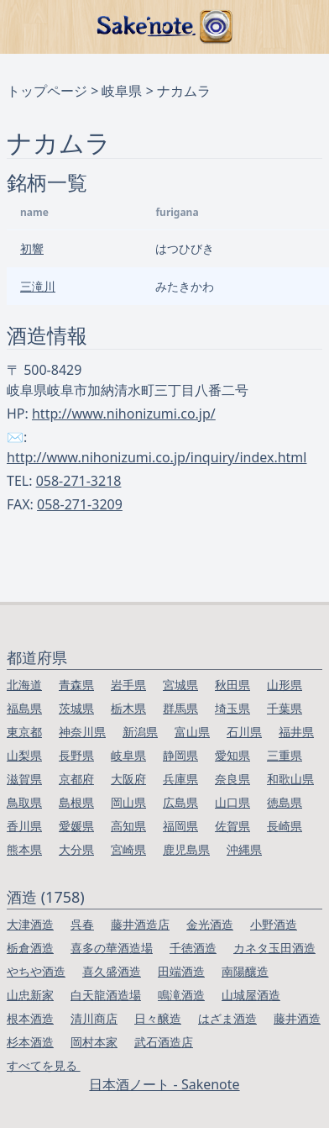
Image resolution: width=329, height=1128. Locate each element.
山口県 (232, 802)
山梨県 (24, 755)
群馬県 (180, 708)
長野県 (76, 755)
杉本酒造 (30, 1042)
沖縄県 (244, 849)
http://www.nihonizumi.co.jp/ (124, 413)
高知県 (128, 826)
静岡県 (180, 755)
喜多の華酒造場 (111, 948)
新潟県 (140, 732)
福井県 (296, 732)
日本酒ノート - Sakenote (164, 1084)
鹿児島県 (186, 849)
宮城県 (180, 685)
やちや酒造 (36, 971)
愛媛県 (76, 826)
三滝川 (37, 286)
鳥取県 (24, 802)
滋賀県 (24, 779)
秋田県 (232, 685)
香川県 (24, 826)
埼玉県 (232, 708)
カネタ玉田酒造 (274, 948)
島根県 (76, 802)
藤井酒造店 (140, 924)
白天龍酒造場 (105, 995)
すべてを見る (44, 1065)
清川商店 (94, 1018)
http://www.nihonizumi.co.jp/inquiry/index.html (156, 457)
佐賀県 (232, 826)
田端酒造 (181, 971)
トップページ (47, 91)
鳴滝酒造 (181, 995)
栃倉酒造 (30, 948)
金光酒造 (209, 924)
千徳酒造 (193, 948)
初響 (32, 248)
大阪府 (128, 779)
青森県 (76, 685)
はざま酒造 (227, 1018)
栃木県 (128, 708)
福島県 (24, 708)
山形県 (284, 685)
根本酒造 (30, 1018)
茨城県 (76, 708)
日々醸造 (157, 1018)
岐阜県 (122, 91)
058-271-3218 (79, 481)
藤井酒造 (297, 1018)
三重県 (284, 755)
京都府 (76, 779)
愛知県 (232, 755)
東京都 (24, 732)
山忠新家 (30, 995)
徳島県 (284, 802)
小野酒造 (273, 924)
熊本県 (24, 849)
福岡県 (180, 826)
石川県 (244, 732)
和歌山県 (290, 779)
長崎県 (284, 826)
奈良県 (232, 779)
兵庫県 (180, 779)
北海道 (24, 685)
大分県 (76, 849)
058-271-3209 (80, 504)
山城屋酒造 (251, 995)
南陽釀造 (245, 971)
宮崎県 (128, 849)
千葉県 (284, 708)
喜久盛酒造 (111, 971)
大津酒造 (30, 924)
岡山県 (128, 802)
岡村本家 (94, 1042)
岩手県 (128, 685)
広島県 (180, 802)
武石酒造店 (163, 1042)
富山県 (192, 732)
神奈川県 (82, 732)
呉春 (82, 924)
